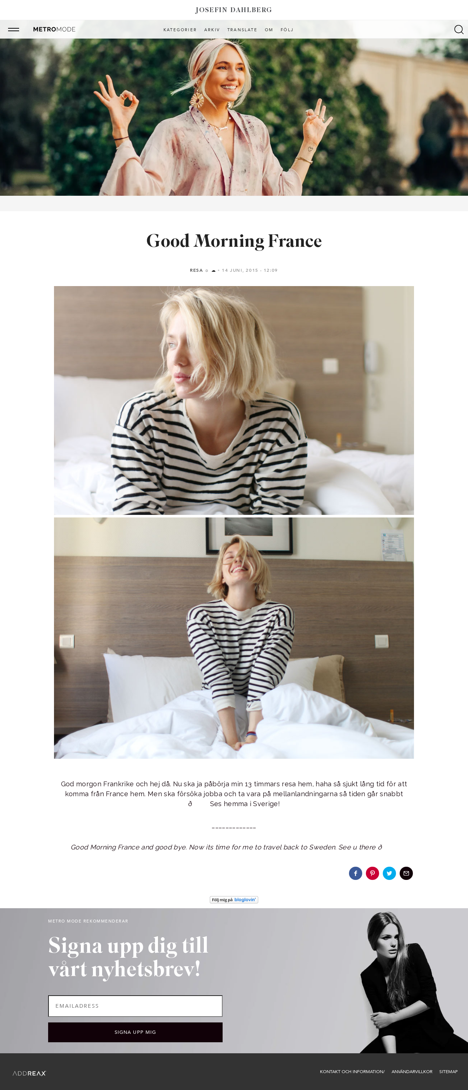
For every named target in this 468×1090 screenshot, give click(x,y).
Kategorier (180, 30)
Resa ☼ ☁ (203, 270)
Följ (287, 30)
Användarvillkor (412, 1072)
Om (269, 30)
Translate (242, 30)
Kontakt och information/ (352, 1072)
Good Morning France (234, 242)
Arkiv (212, 30)
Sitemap (448, 1072)
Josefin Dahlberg (234, 10)
